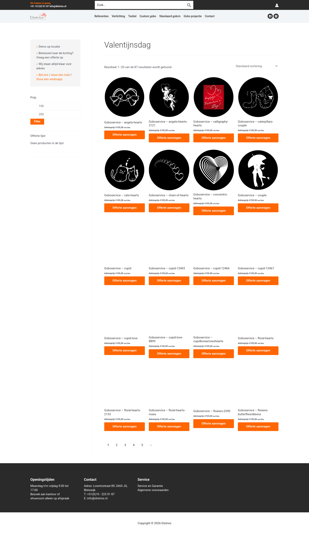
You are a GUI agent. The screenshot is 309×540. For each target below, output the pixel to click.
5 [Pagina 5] (142, 445)
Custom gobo (148, 16)
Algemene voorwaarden (153, 490)
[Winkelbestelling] (256, 66)
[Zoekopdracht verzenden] (189, 5)
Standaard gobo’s (170, 16)
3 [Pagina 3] (125, 445)
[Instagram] (276, 16)
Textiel (132, 16)
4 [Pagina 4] (133, 445)
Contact (209, 16)
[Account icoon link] (277, 5)
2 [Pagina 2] (116, 445)
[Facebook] (270, 16)
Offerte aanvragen (125, 134)
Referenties (101, 16)
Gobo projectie (193, 16)
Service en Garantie (150, 486)
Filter (37, 121)
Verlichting (118, 16)
